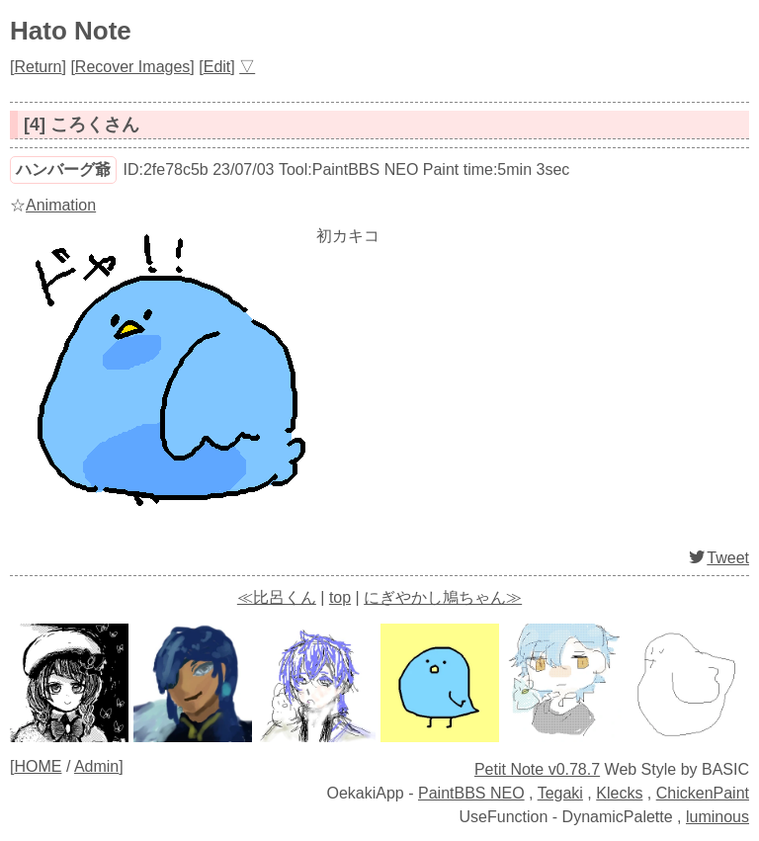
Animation (61, 205)
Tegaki (560, 793)
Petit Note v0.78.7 (537, 769)
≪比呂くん (276, 597)
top (340, 597)
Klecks (619, 793)
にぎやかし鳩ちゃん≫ (443, 597)
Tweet (718, 557)
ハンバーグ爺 (63, 169)
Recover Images (133, 66)
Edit (217, 66)
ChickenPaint (702, 793)
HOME (37, 766)
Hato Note (70, 30)
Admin (96, 766)
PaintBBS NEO (471, 793)
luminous (717, 816)
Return (37, 66)
